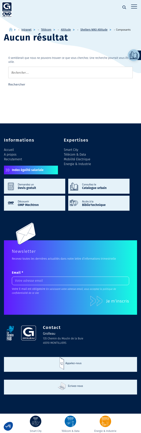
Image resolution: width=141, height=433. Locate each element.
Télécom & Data (75, 154)
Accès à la (104, 203)
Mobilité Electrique (77, 159)
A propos (10, 154)
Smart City (71, 150)
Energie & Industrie (77, 164)
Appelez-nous (73, 363)
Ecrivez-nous (75, 386)
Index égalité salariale (28, 170)
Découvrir (39, 203)
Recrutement (13, 159)
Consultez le (104, 186)
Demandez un (39, 186)
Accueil (9, 150)
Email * (17, 272)
